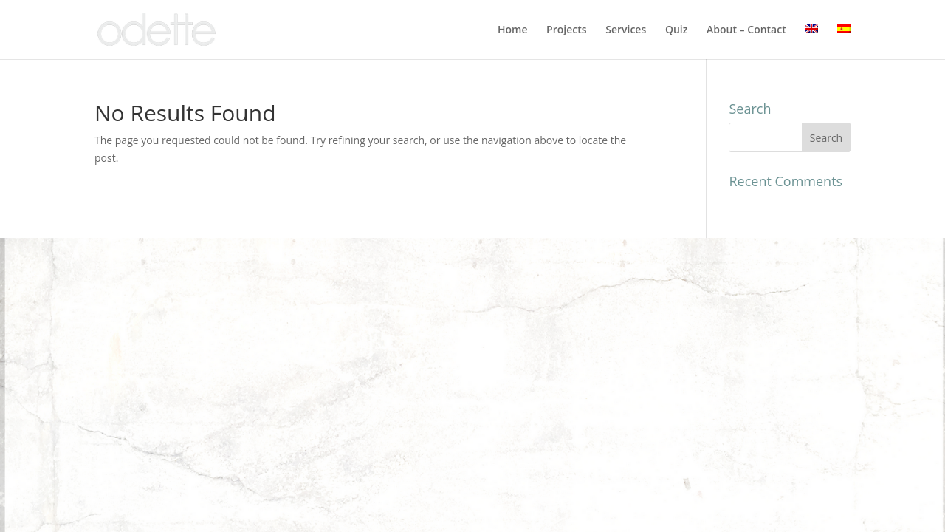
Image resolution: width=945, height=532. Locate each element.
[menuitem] (811, 41)
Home (513, 30)
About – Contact (746, 30)
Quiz (676, 30)
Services (625, 30)
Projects (566, 30)
